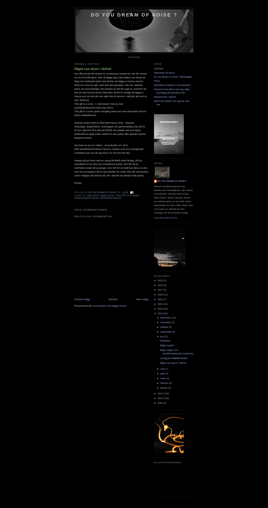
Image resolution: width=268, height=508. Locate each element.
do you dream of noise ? (134, 15)
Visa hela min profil (166, 218)
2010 (161, 398)
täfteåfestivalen (110, 198)
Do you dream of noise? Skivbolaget (173, 76)
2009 (161, 403)
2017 (161, 290)
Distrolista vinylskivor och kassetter (172, 85)
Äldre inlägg (142, 299)
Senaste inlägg (82, 299)
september (166, 331)
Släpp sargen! (167, 345)
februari (164, 383)
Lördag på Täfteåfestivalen (174, 358)
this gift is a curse (127, 196)
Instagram (165, 340)
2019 (161, 280)
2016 (161, 294)
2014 (161, 304)
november (165, 322)
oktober (164, 327)
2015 (161, 299)
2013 (161, 308)
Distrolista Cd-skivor (164, 72)
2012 (161, 313)
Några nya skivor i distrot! (173, 363)
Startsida (113, 299)
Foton (157, 81)
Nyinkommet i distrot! (165, 97)
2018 (161, 285)
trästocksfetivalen (86, 198)
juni (162, 336)
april (162, 373)
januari (164, 387)
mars (163, 378)
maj (162, 369)
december (165, 317)
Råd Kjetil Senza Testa (101, 196)
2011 (161, 393)
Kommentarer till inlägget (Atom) (109, 305)
